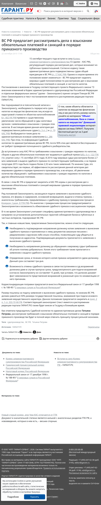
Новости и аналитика (11, 31)
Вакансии (20, 3)
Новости (27, 31)
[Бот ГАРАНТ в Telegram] (53, 3)
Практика (63, 18)
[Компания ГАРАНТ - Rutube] (62, 3)
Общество (94, 53)
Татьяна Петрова (39, 322)
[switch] (39, 11)
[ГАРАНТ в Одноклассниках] (57, 3)
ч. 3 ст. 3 (43, 130)
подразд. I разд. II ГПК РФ (15, 203)
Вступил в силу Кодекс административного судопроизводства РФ (77, 361)
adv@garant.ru (88, 470)
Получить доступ (67, 135)
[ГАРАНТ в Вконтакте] (40, 3)
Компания (7, 3)
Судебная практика (13, 18)
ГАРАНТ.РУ (17, 327)
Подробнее (13, 496)
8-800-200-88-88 (76, 449)
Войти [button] (80, 3)
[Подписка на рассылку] (31, 3)
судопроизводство (15, 322)
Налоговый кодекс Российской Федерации (27, 371)
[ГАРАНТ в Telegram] (48, 3)
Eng (94, 3)
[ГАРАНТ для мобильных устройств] (36, 3)
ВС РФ (28, 322)
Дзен (37, 332)
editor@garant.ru (82, 462)
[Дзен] (44, 3)
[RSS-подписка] (66, 3)
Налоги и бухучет (36, 18)
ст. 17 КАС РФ (59, 74)
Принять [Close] (34, 496)
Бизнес (52, 18)
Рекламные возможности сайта (83, 473)
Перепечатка (93, 327)
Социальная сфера (89, 18)
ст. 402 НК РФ (9, 117)
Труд (73, 18)
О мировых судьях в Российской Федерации (37, 287)
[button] (96, 11)
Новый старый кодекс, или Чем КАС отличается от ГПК (29, 414)
